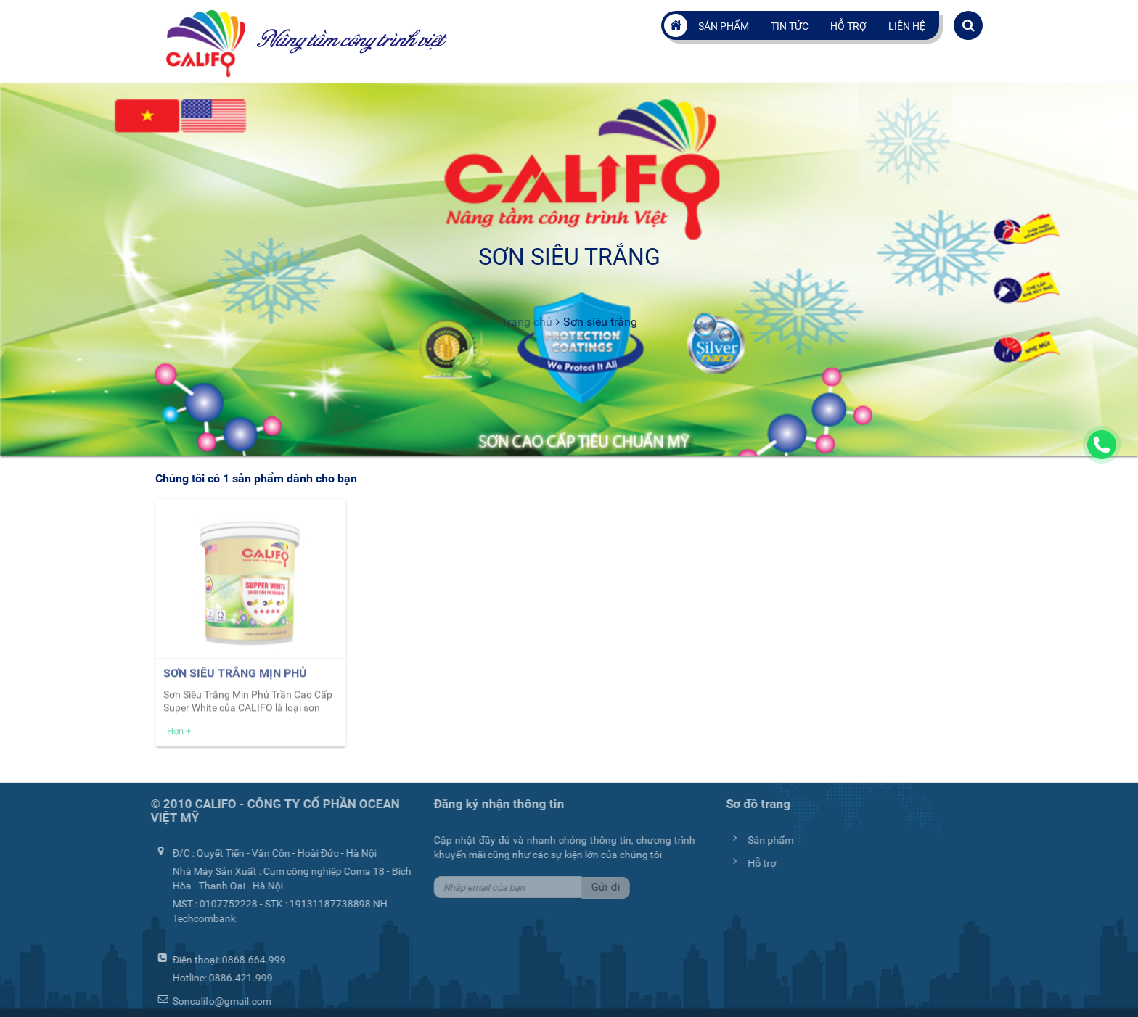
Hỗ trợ (848, 26)
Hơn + (179, 734)
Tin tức (790, 26)
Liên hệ (906, 26)
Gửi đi (603, 887)
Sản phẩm (723, 26)
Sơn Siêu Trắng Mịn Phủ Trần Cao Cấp (235, 684)
